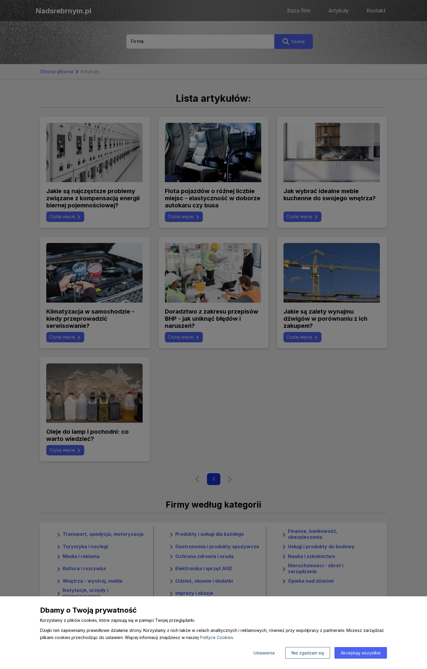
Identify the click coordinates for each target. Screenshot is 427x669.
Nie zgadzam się (307, 652)
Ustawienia (264, 652)
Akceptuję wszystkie (361, 652)
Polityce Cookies (216, 637)
